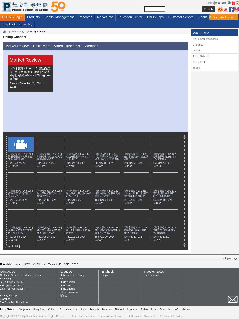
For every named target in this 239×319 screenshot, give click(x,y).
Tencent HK (54, 263)
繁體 (224, 3)
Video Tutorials (62, 45)
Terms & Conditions (110, 315)
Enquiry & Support (9, 295)
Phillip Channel (67, 288)
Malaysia (107, 308)
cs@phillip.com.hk (17, 288)
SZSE (75, 263)
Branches (198, 44)
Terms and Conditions (83, 315)
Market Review (15, 45)
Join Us (197, 50)
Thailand (119, 308)
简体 (217, 3)
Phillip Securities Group (205, 39)
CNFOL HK (39, 263)
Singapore (24, 308)
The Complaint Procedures (14, 301)
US (59, 308)
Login (105, 274)
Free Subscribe (152, 274)
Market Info (105, 17)
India (153, 308)
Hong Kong (39, 308)
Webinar (84, 45)
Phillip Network (201, 56)
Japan (67, 308)
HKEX (27, 263)
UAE (175, 308)
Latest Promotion (69, 291)
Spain (83, 308)
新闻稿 (196, 68)
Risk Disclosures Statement (140, 315)
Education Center (130, 17)
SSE (66, 263)
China (51, 308)
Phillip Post (199, 62)
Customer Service (181, 17)
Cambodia (165, 308)
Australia (94, 308)
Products (33, 17)
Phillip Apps (155, 17)
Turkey (144, 308)
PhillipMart (38, 45)
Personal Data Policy (171, 315)
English (210, 3)
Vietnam (186, 308)
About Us (205, 17)
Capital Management (59, 17)
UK (75, 308)
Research (85, 17)
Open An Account (223, 17)
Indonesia (132, 308)
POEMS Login (12, 17)
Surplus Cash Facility (17, 24)
